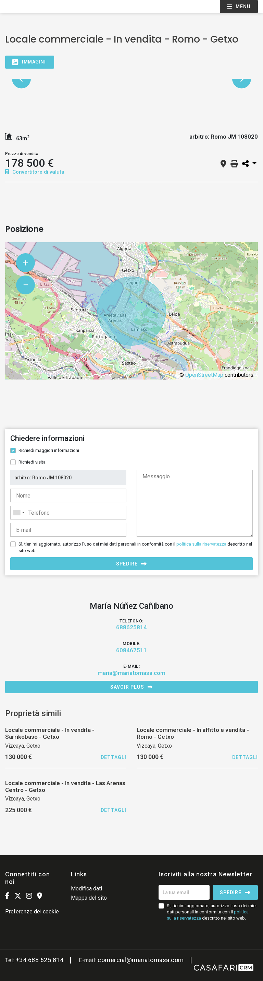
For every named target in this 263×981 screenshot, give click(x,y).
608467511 (131, 650)
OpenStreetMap (204, 375)
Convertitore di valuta (34, 172)
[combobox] (68, 512)
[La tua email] (184, 892)
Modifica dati (86, 888)
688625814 (131, 627)
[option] (29, 105)
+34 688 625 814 (40, 960)
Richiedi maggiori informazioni (48, 450)
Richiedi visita (32, 462)
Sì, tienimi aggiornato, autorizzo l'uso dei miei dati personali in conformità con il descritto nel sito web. (135, 547)
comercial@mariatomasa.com (141, 960)
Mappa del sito (89, 898)
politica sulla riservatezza (201, 544)
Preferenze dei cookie (32, 911)
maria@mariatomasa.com (131, 672)
